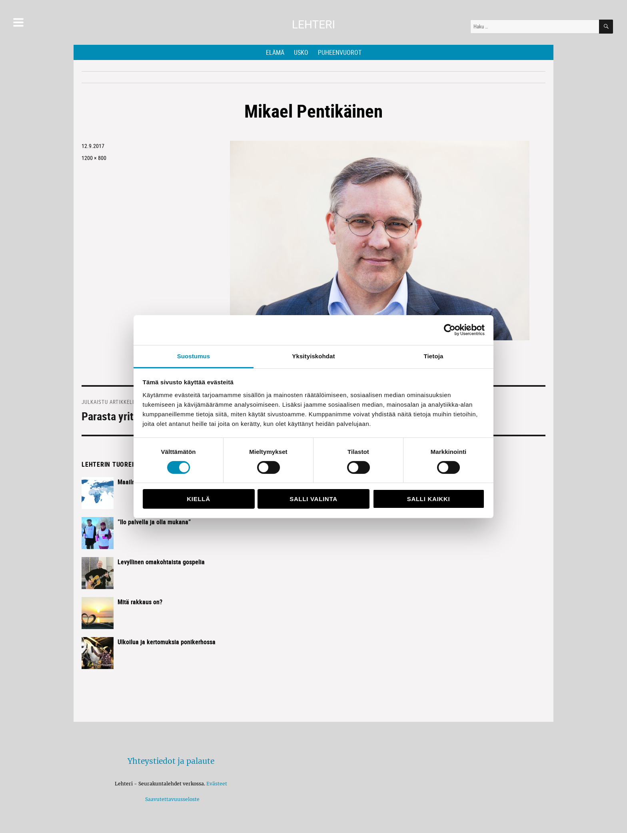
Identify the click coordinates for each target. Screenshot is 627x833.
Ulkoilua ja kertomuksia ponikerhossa (167, 641)
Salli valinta (313, 498)
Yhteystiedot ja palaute (171, 761)
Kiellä (198, 498)
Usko (301, 52)
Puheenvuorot (339, 52)
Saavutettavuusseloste (171, 799)
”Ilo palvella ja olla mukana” (154, 521)
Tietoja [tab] (433, 355)
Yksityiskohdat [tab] (313, 355)
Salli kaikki (428, 498)
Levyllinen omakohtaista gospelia (161, 561)
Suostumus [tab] (193, 355)
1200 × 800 (94, 158)
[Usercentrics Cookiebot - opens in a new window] (450, 330)
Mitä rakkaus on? (140, 601)
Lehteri (313, 24)
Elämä (275, 52)
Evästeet (216, 784)
